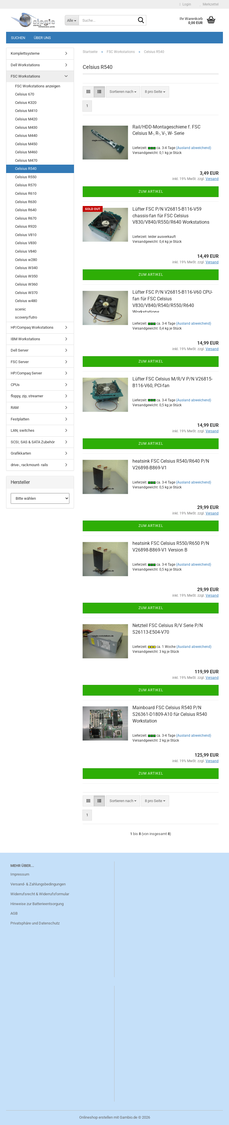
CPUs (15, 385)
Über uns (42, 38)
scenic (20, 309)
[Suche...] (72, 20)
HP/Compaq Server (26, 373)
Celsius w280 (26, 260)
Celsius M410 (26, 111)
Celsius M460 (26, 152)
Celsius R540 (25, 168)
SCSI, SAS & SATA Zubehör (33, 442)
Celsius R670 (25, 218)
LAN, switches (22, 430)
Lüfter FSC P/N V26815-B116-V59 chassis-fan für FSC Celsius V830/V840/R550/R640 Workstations (170, 215)
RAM (15, 407)
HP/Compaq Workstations (32, 327)
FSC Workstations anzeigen (37, 86)
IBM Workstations (25, 339)
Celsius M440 (26, 135)
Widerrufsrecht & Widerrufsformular (39, 894)
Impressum (19, 874)
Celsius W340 (26, 268)
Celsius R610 (25, 193)
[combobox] (123, 92)
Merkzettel (209, 4)
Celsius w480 (26, 301)
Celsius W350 (26, 276)
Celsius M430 (26, 127)
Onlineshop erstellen (96, 1117)
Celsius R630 (25, 202)
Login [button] (185, 4)
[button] (88, 92)
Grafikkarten (21, 453)
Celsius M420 (26, 119)
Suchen (18, 38)
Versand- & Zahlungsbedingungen (38, 884)
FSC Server (20, 362)
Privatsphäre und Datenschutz (35, 923)
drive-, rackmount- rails (29, 465)
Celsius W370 (26, 293)
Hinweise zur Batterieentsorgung (37, 904)
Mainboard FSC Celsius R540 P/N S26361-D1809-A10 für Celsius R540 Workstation (169, 714)
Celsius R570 (25, 185)
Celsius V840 (25, 251)
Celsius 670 (24, 94)
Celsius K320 (25, 102)
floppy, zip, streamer (27, 396)
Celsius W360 (26, 284)
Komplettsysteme (25, 53)
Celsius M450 (26, 144)
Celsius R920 (25, 226)
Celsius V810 (25, 235)
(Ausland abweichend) (193, 148)
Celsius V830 (25, 243)
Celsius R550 (25, 177)
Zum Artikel (150, 192)
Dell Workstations (25, 65)
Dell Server (19, 350)
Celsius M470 (26, 160)
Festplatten (20, 419)
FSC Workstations (25, 76)
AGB (14, 913)
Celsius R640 (25, 210)
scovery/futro (26, 317)
